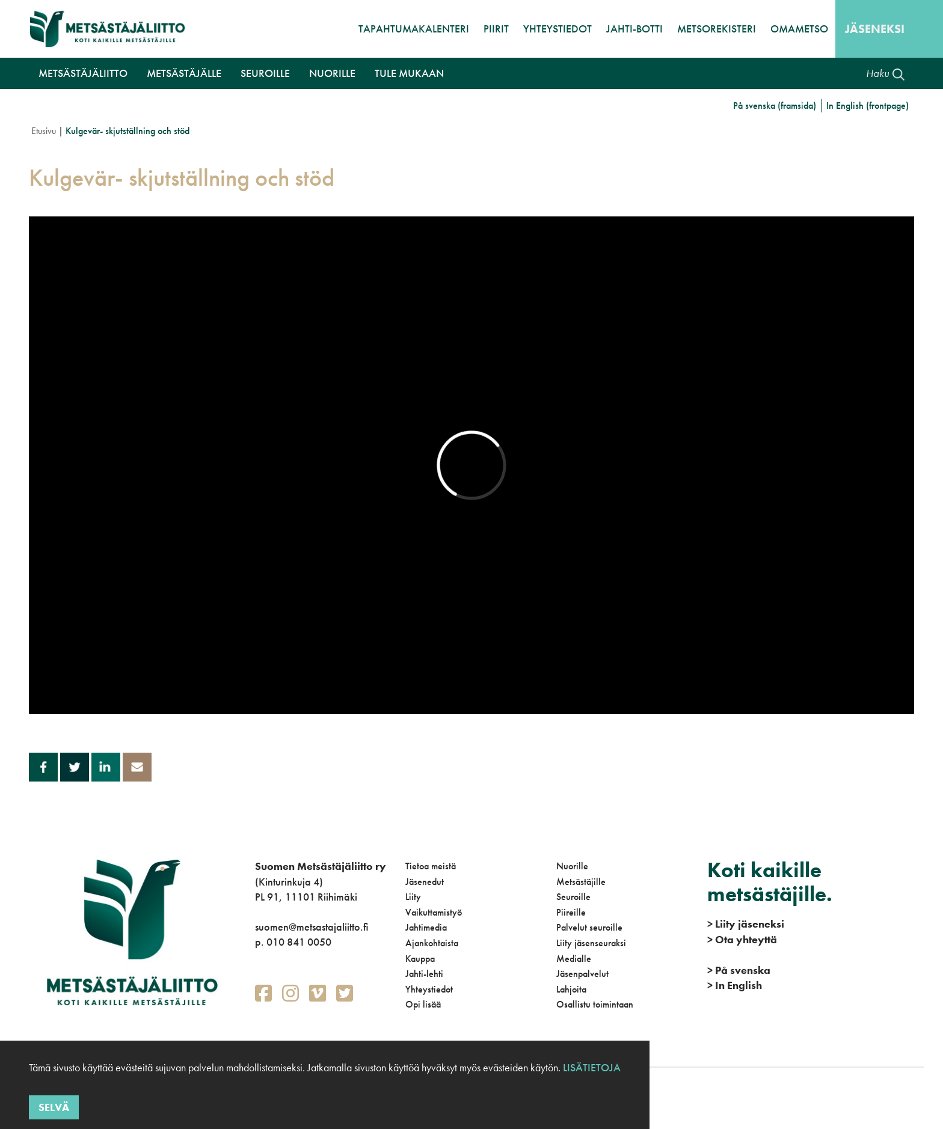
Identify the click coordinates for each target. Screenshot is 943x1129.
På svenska (738, 970)
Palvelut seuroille (589, 927)
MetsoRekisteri (716, 28)
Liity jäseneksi (745, 924)
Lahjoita (571, 989)
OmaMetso (799, 28)
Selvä (53, 1107)
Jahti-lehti (424, 973)
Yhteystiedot (557, 28)
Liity (413, 896)
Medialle (573, 958)
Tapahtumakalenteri (413, 28)
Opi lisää (423, 1004)
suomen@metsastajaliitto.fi (311, 927)
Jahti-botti (634, 28)
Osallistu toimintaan (594, 1004)
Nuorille (572, 866)
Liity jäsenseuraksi (591, 943)
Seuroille (573, 896)
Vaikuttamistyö (433, 912)
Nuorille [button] (332, 73)
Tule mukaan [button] (409, 73)
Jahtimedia (426, 927)
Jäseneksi (875, 29)
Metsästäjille (581, 881)
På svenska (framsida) (774, 105)
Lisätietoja (591, 1067)
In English (734, 985)
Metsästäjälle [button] (184, 73)
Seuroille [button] (265, 73)
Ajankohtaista (431, 943)
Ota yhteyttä (742, 939)
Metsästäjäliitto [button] (82, 73)
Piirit (496, 28)
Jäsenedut (424, 881)
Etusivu (43, 130)
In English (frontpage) (867, 105)
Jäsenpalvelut (582, 973)
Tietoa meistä (430, 866)
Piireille (571, 912)
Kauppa (420, 958)
